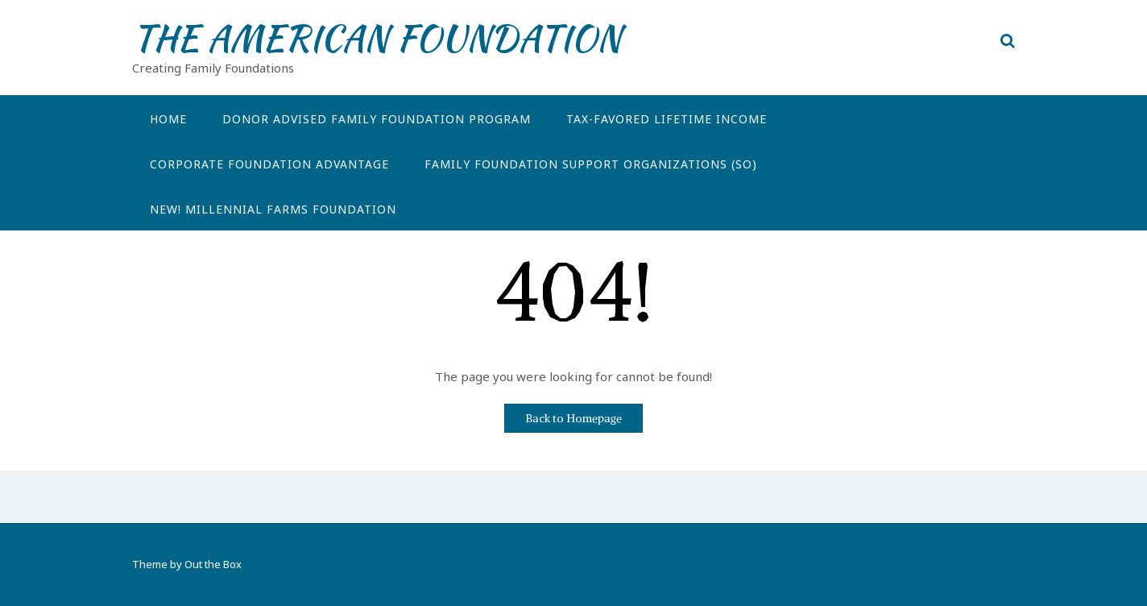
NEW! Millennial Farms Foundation (273, 209)
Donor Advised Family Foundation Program (376, 119)
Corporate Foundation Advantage (269, 164)
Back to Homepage (573, 418)
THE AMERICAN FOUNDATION (376, 38)
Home (168, 119)
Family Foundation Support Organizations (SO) (590, 164)
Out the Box (213, 564)
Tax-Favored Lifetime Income (666, 119)
